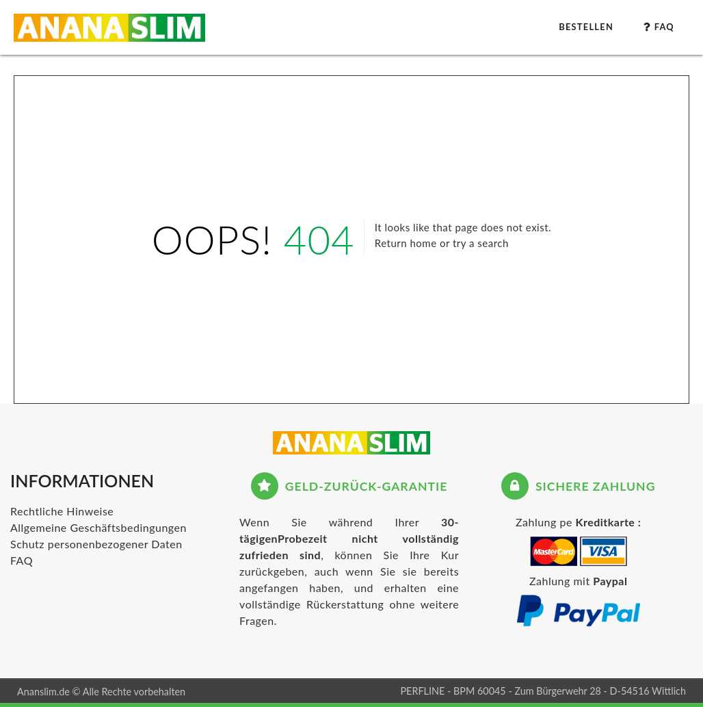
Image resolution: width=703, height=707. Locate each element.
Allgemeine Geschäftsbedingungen (98, 527)
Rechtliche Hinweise (62, 510)
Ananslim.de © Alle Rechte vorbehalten (101, 691)
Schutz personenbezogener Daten (96, 543)
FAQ (21, 560)
